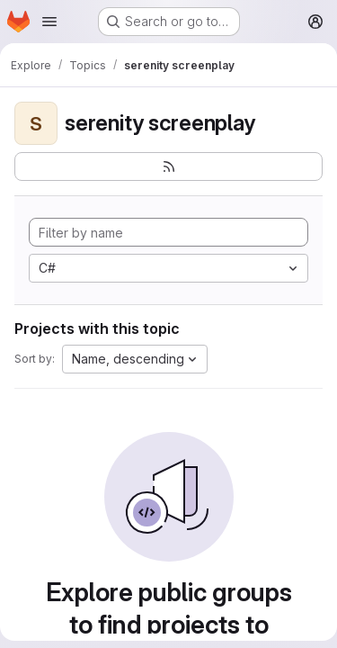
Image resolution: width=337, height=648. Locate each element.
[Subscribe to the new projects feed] (168, 166)
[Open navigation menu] (49, 21)
